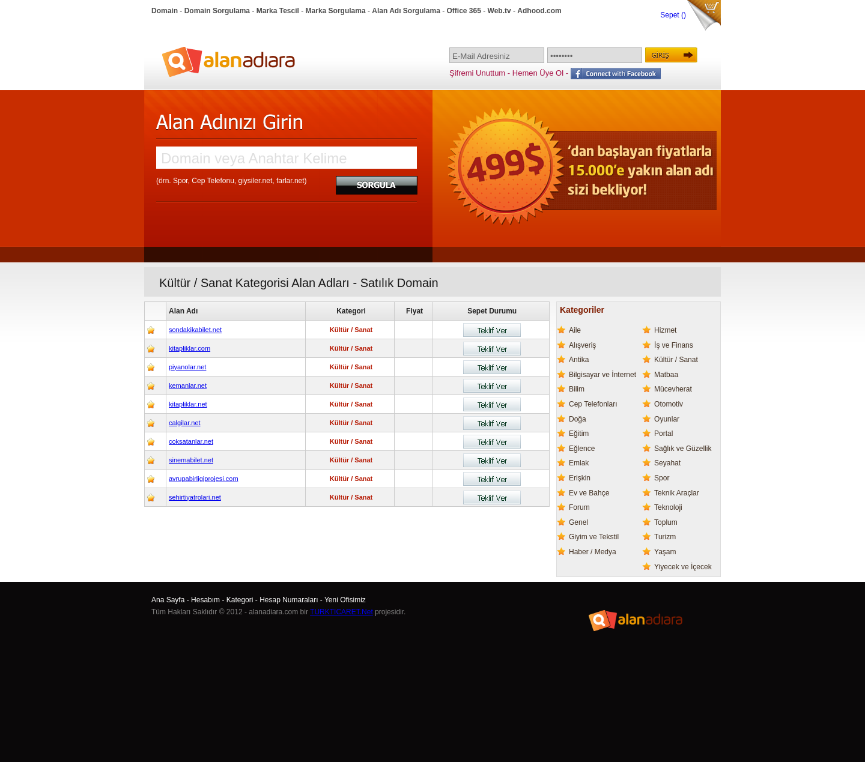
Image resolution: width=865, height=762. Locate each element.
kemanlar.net (188, 385)
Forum (579, 507)
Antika (579, 359)
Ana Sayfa (167, 600)
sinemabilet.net (191, 460)
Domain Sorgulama (217, 11)
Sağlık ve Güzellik (682, 448)
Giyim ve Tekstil (594, 537)
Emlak (579, 463)
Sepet (670, 15)
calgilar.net (185, 422)
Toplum (666, 522)
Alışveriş (582, 345)
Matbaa (666, 374)
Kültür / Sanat (676, 359)
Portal (663, 433)
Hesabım (205, 600)
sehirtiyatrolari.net (195, 497)
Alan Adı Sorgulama (406, 11)
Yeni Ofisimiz (345, 600)
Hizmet (665, 330)
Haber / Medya (592, 552)
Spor (661, 478)
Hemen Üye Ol (537, 72)
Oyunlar (666, 419)
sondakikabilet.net (195, 329)
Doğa (577, 419)
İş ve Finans (673, 345)
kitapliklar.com (189, 348)
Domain (164, 11)
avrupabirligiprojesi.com (203, 478)
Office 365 (464, 11)
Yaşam (665, 552)
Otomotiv (668, 404)
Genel (578, 522)
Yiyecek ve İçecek (683, 567)
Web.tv (499, 11)
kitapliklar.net (188, 404)
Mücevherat (673, 389)
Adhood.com (539, 11)
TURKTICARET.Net (341, 612)
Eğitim (579, 433)
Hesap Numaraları (289, 600)
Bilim (576, 389)
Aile (575, 330)
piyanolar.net (187, 366)
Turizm (665, 537)
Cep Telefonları (593, 404)
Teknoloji (668, 507)
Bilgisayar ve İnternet (602, 374)
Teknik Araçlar (676, 493)
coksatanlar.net (191, 441)
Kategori (239, 600)
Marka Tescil (277, 11)
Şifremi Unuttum (477, 72)
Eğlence (582, 448)
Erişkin (579, 478)
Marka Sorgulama (336, 11)
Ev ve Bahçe (589, 493)
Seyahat (667, 463)
